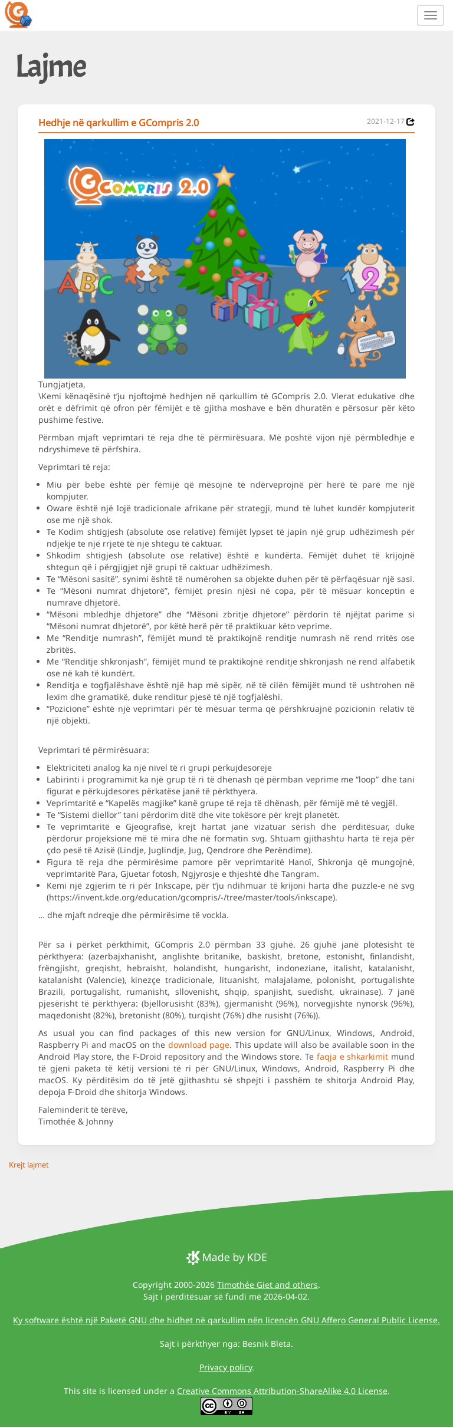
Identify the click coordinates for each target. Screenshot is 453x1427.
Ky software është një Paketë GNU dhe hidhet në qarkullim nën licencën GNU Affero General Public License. (226, 1320)
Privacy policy (225, 1367)
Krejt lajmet (29, 1164)
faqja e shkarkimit (352, 1056)
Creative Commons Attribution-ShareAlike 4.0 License (282, 1390)
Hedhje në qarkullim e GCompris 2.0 (118, 122)
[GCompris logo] (25, 14)
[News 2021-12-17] (410, 121)
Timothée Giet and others (267, 1284)
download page (198, 1044)
